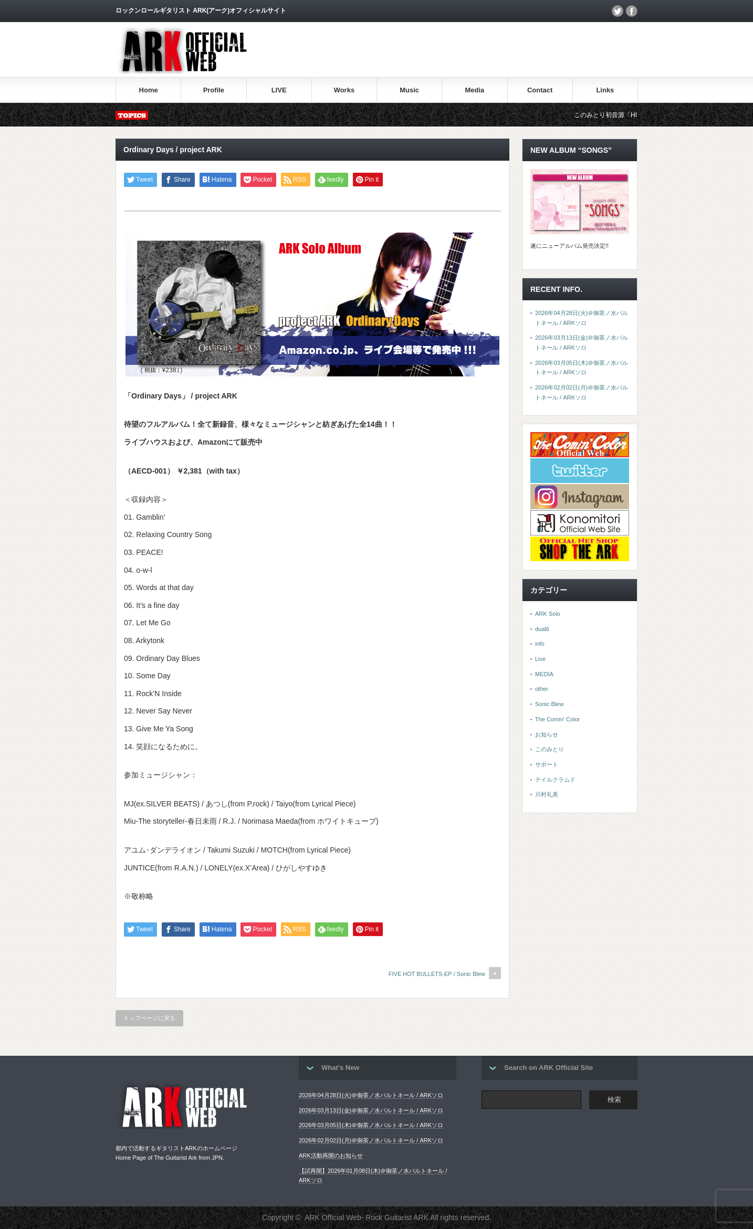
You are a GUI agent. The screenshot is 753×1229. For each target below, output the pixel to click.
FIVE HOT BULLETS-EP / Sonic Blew (437, 974)
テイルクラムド (555, 779)
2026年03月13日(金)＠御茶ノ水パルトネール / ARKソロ (371, 1110)
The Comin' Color (557, 719)
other (541, 689)
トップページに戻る (149, 1018)
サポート (546, 764)
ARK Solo (547, 614)
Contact (539, 90)
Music (409, 90)
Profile (213, 90)
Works (344, 90)
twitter (617, 11)
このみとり (549, 749)
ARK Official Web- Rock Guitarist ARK (366, 1217)
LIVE (279, 90)
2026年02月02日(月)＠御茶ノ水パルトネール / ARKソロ (371, 1140)
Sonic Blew (549, 704)
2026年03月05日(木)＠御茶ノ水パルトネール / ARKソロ (371, 1125)
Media (474, 90)
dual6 (542, 629)
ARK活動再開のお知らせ (331, 1155)
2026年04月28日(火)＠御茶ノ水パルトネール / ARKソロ (371, 1095)
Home (148, 90)
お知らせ (546, 734)
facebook (631, 11)
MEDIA (544, 674)
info (540, 643)
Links (605, 90)
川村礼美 (546, 794)
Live (540, 659)
